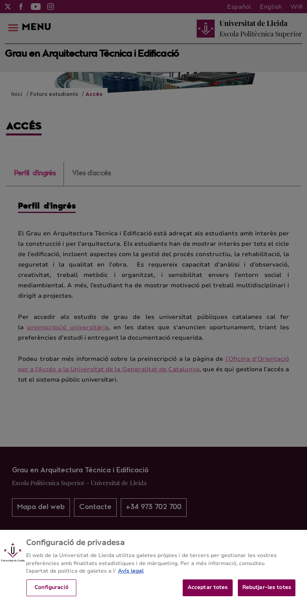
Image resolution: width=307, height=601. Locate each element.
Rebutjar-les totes (266, 591)
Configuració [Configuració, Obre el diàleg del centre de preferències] (51, 591)
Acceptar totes (207, 591)
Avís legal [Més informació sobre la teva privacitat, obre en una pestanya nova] (131, 574)
